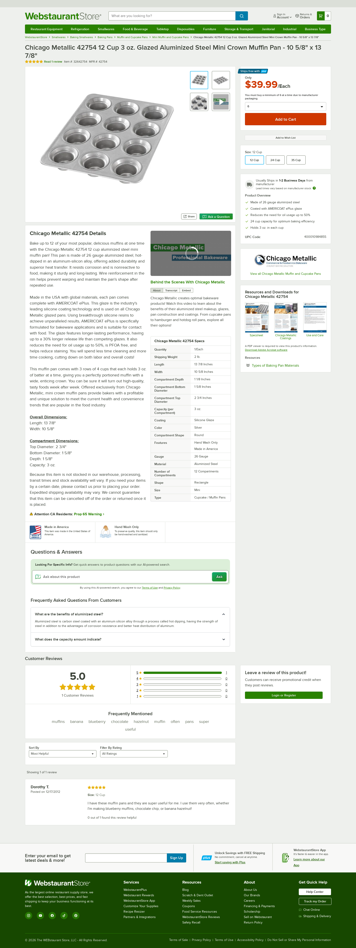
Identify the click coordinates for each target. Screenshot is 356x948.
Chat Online (309, 909)
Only (248, 77)
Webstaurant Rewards (139, 895)
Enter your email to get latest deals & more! (48, 857)
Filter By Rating (111, 747)
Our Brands (252, 895)
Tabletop (162, 29)
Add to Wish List (286, 137)
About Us (250, 890)
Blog (185, 890)
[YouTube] (40, 915)
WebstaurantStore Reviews (201, 917)
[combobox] (172, 15)
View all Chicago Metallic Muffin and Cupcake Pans (285, 273)
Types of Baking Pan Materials (289, 365)
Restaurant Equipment (46, 29)
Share (189, 216)
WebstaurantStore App (139, 900)
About (157, 290)
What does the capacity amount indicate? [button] (68, 639)
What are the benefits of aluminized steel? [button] (69, 614)
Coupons (188, 906)
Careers (249, 900)
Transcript (171, 290)
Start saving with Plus (230, 862)
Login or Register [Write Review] (284, 695)
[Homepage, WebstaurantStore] (63, 16)
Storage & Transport (239, 29)
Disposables (186, 29)
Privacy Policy (172, 587)
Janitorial (268, 29)
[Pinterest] (75, 915)
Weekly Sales (191, 900)
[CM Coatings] (285, 321)
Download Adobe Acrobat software (266, 349)
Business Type (315, 29)
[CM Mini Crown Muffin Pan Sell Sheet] (256, 321)
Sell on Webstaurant (258, 917)
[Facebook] (52, 915)
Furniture (209, 29)
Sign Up (176, 858)
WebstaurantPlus (135, 890)
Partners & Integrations (140, 917)
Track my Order (315, 901)
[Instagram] (28, 915)
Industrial (289, 29)
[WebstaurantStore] (62, 883)
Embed (186, 290)
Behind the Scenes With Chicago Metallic (188, 282)
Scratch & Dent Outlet (197, 895)
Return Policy (253, 922)
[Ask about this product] (130, 576)
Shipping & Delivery (315, 916)
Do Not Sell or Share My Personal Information (299, 940)
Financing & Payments (259, 906)
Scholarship (252, 911)
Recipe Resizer (134, 911)
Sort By (34, 747)
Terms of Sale (178, 940)
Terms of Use (150, 587)
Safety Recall (191, 922)
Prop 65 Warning (88, 514)
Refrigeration (80, 29)
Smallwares (106, 29)
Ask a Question (216, 217)
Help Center (315, 892)
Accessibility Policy (250, 940)
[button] (199, 80)
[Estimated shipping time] (314, 188)
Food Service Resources (199, 911)
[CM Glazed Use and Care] (314, 321)
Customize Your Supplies (141, 906)
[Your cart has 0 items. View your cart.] (324, 15)
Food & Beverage (135, 29)
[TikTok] (64, 915)
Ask (219, 577)
